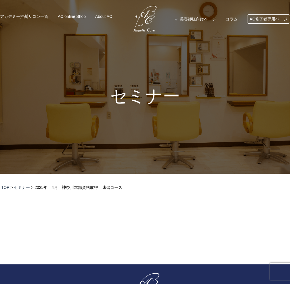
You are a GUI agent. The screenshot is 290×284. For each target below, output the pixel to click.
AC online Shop (72, 16)
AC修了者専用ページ (268, 19)
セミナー (145, 96)
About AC (103, 16)
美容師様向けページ (198, 19)
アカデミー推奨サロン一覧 (24, 16)
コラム (232, 19)
